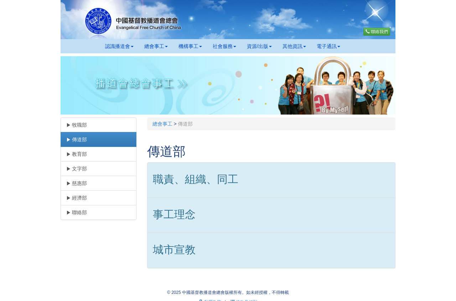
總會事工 (156, 46)
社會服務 (224, 46)
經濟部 (76, 198)
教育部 (76, 154)
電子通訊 (328, 46)
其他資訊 (294, 46)
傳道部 (76, 139)
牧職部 (76, 125)
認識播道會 (119, 46)
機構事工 (190, 46)
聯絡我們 (377, 31)
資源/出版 (259, 46)
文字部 (76, 168)
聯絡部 (76, 212)
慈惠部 (76, 183)
